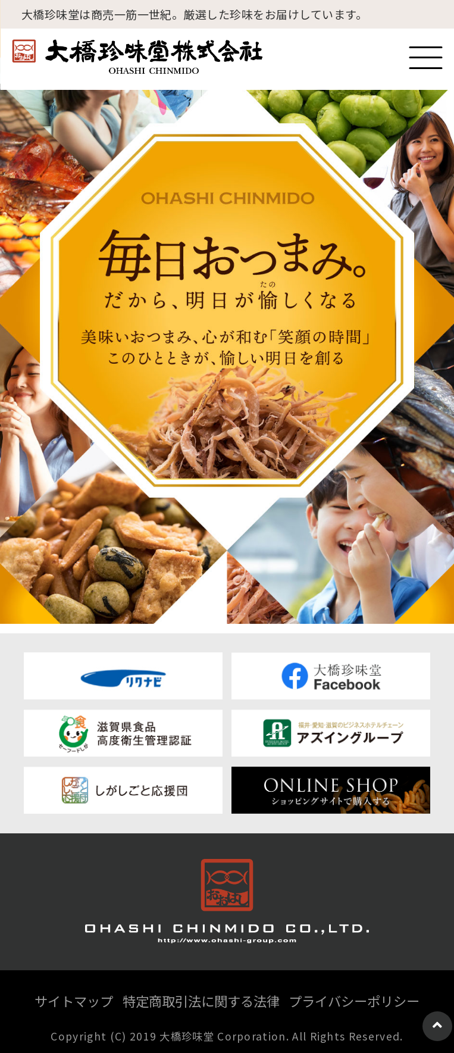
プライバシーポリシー (354, 1000)
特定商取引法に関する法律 (201, 1000)
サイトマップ (74, 1000)
